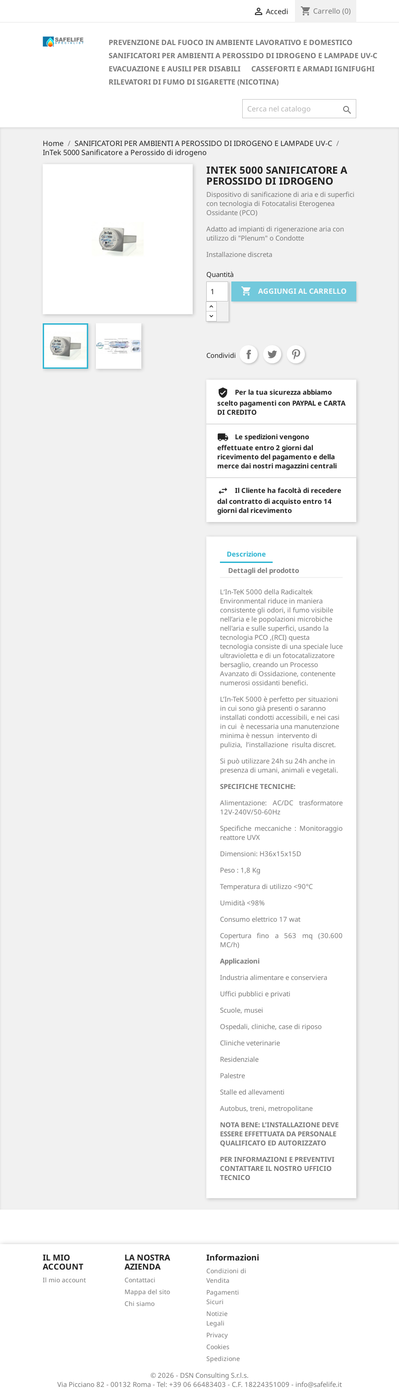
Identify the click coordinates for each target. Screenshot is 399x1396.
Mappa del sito (147, 1291)
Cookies (217, 1346)
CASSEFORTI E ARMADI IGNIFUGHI (312, 69)
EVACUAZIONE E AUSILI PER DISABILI (174, 69)
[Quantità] (217, 291)
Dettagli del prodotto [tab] (263, 570)
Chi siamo (140, 1303)
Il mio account (64, 1279)
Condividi (248, 354)
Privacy (217, 1335)
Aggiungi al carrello (294, 291)
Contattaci (140, 1279)
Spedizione (223, 1358)
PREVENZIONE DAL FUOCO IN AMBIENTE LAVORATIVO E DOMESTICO (231, 42)
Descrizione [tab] (246, 553)
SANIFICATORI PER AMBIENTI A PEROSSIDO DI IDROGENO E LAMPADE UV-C (243, 55)
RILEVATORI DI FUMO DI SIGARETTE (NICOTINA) (194, 82)
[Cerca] (299, 108)
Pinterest (296, 354)
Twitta (272, 354)
